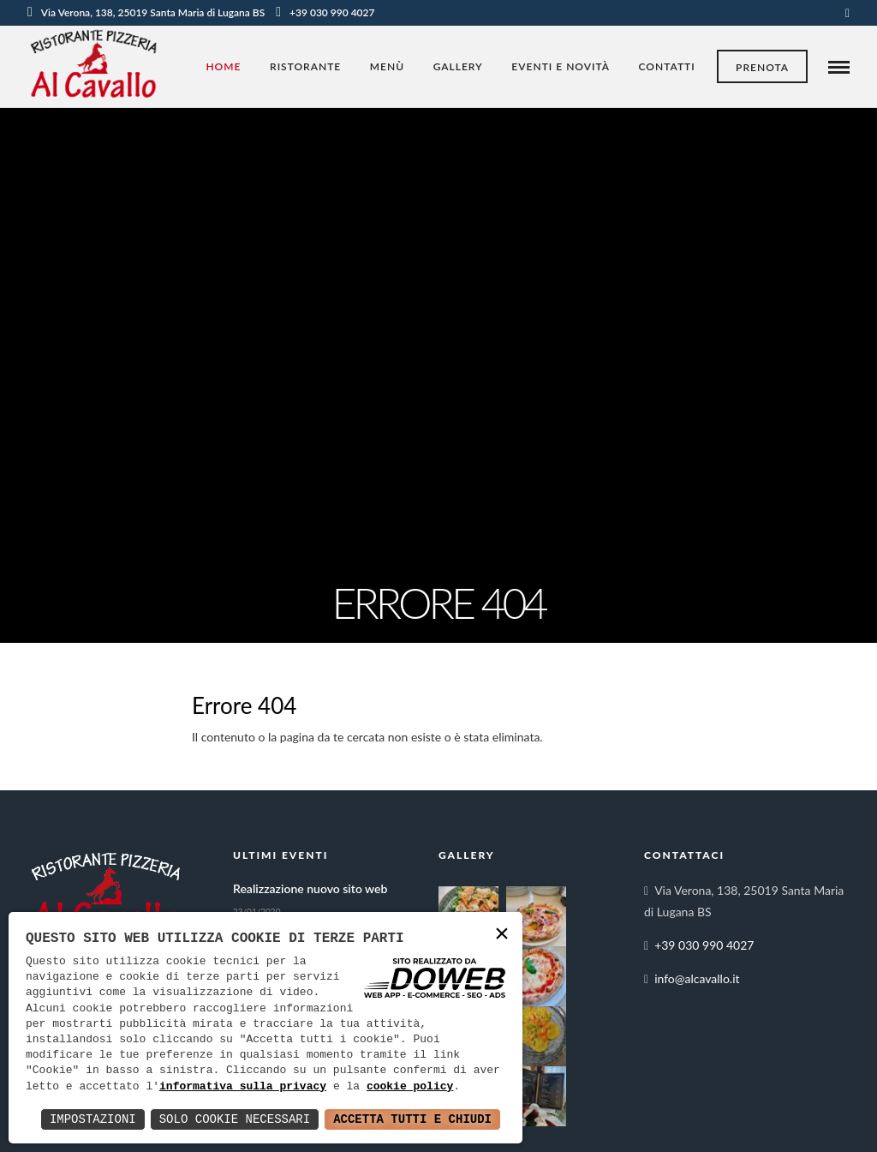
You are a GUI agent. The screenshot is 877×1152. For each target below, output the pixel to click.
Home (223, 66)
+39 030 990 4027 (325, 12)
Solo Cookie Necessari (234, 1119)
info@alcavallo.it (696, 978)
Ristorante (305, 66)
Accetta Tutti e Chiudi (412, 1119)
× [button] (502, 934)
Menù (387, 66)
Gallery (458, 66)
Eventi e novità (560, 66)
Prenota (762, 67)
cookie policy (410, 1087)
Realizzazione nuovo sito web (310, 888)
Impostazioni (93, 1119)
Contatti (667, 66)
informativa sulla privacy (242, 1087)
